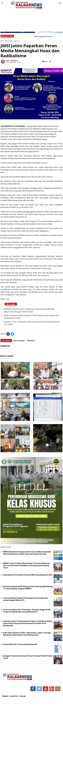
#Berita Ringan (19, 341)
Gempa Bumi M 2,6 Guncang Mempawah (20, 644)
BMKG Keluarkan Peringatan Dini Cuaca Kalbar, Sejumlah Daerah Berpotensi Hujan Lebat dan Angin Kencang (27, 553)
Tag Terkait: (6, 341)
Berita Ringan (9, 41)
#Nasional (31, 341)
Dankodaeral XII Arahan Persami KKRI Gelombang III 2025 (27, 575)
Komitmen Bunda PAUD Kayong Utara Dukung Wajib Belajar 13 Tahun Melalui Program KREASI (28, 587)
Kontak (22, 696)
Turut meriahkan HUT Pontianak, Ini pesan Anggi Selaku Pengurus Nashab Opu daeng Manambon (27, 610)
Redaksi (5, 696)
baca (45, 61)
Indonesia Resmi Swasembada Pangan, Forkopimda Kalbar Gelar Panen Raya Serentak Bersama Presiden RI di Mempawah (27, 623)
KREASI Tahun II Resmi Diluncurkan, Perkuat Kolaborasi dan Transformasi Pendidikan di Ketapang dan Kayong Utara (26, 565)
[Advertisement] (31, 16)
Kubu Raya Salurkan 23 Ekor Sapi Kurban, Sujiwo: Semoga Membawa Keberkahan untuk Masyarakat (27, 634)
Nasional (16, 41)
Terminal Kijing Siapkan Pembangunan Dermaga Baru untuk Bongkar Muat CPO (25, 599)
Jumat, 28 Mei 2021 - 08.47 (13, 62)
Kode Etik (14, 696)
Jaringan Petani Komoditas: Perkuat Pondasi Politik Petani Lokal (27, 657)
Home (2, 41)
